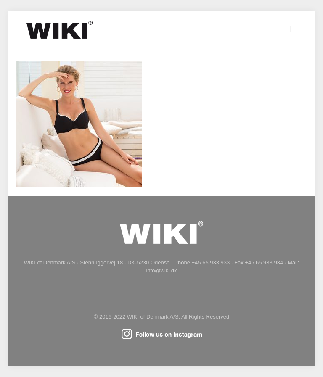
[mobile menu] (292, 29)
